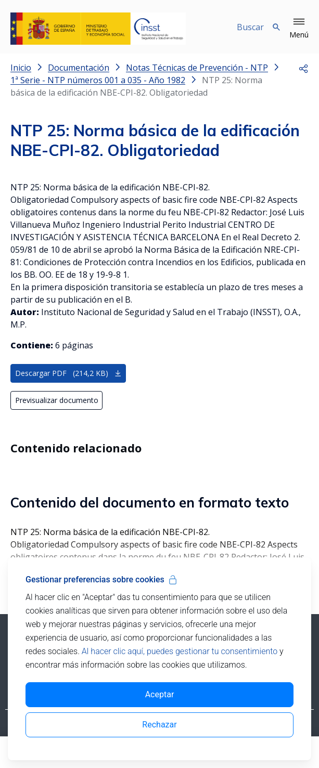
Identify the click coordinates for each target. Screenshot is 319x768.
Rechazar (159, 725)
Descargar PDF (68, 373)
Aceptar (159, 694)
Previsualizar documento (56, 400)
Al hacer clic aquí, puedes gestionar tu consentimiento (179, 651)
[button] (299, 28)
